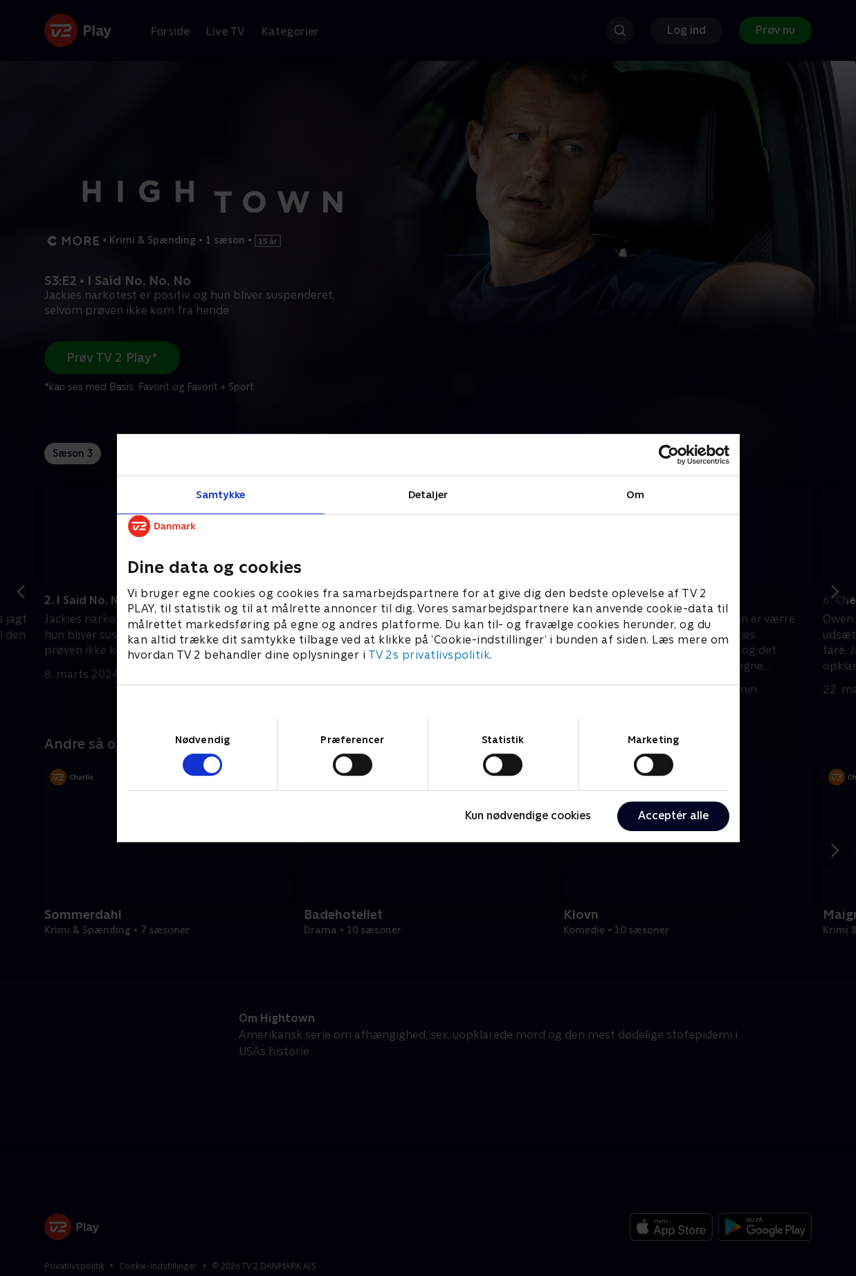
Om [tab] (635, 494)
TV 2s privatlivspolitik (429, 655)
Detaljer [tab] (428, 494)
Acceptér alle (673, 815)
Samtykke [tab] (220, 494)
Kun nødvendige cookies (528, 815)
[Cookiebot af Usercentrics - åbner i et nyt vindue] (668, 454)
